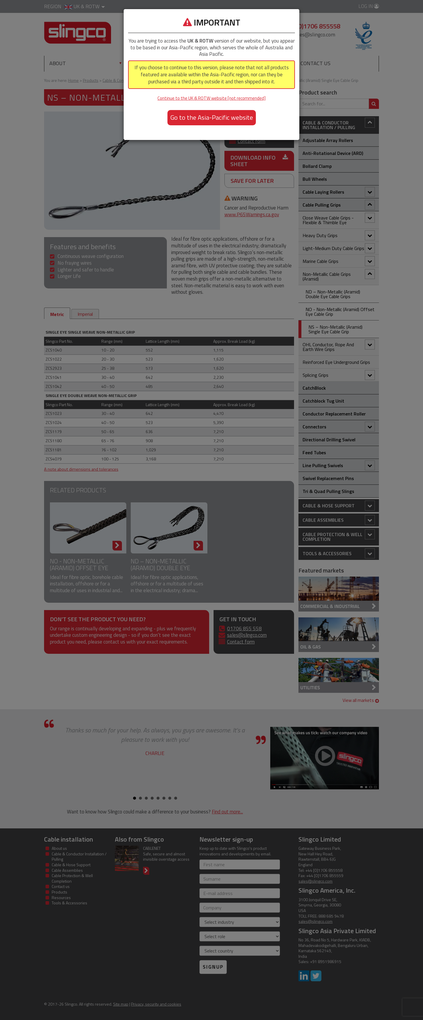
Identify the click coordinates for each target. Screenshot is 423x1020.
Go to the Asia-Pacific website (211, 117)
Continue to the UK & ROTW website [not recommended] (211, 98)
